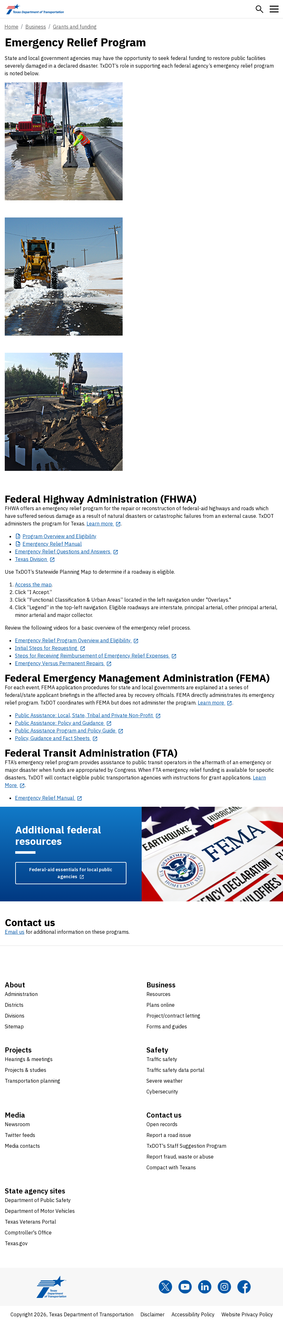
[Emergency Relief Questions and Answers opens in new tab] (67, 551)
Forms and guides (166, 1026)
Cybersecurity (162, 1091)
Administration (21, 994)
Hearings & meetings (29, 1059)
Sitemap (14, 1026)
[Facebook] (244, 1286)
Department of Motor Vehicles (40, 1211)
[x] (165, 1286)
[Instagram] (224, 1286)
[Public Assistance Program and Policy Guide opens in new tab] (69, 730)
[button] (260, 9)
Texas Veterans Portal (30, 1222)
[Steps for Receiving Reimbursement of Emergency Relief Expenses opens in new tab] (96, 655)
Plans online (160, 1005)
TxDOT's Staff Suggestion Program (186, 1146)
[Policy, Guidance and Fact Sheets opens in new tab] (56, 738)
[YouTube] (185, 1286)
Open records (161, 1124)
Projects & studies (25, 1070)
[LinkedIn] (204, 1286)
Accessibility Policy (193, 1314)
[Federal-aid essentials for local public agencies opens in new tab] (70, 873)
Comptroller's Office (28, 1232)
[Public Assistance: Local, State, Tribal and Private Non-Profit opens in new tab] (88, 715)
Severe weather (164, 1081)
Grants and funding (75, 26)
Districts (14, 1005)
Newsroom (17, 1124)
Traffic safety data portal (175, 1070)
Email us (14, 932)
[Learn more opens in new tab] (104, 523)
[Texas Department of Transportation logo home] (35, 9)
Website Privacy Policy (247, 1314)
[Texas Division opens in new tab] (35, 559)
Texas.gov (16, 1243)
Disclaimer (152, 1314)
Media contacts (22, 1146)
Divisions (14, 1015)
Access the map (33, 584)
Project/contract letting (173, 1015)
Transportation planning (32, 1081)
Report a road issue (168, 1135)
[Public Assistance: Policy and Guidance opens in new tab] (63, 723)
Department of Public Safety (38, 1200)
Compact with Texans (171, 1167)
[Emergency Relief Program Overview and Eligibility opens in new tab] (77, 640)
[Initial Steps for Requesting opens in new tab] (50, 648)
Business (35, 26)
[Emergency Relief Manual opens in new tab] (48, 798)
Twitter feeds (20, 1135)
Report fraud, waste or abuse (180, 1156)
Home (11, 26)
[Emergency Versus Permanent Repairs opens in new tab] (63, 663)
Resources (158, 994)
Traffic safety (161, 1059)
